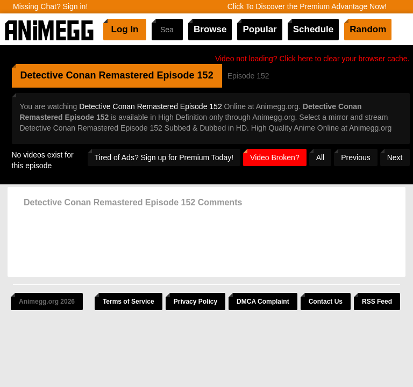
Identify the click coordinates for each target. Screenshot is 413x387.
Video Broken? (275, 157)
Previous (355, 157)
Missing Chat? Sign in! (50, 6)
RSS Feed (377, 301)
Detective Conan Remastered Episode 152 (150, 106)
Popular (259, 29)
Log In (125, 29)
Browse (210, 29)
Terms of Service (128, 301)
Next (395, 157)
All (320, 157)
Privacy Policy (195, 301)
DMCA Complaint (263, 301)
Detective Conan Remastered (87, 75)
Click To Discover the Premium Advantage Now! (307, 6)
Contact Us (326, 301)
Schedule (313, 29)
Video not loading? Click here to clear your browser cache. (312, 58)
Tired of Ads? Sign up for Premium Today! (164, 157)
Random (368, 29)
